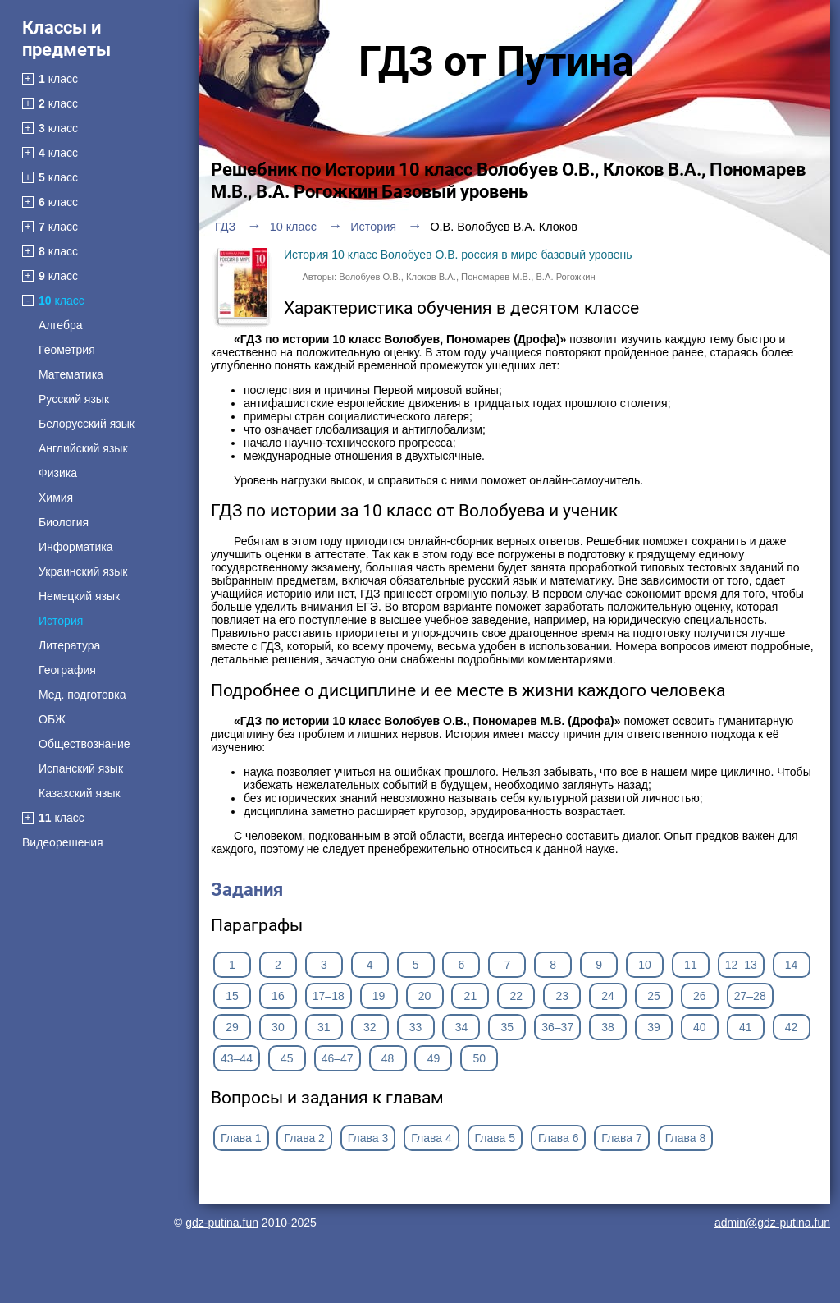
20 (424, 995)
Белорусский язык (87, 423)
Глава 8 (685, 1138)
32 (370, 1027)
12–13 (741, 964)
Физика (58, 472)
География (67, 670)
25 (653, 995)
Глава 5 (495, 1138)
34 (461, 1027)
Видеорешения (62, 842)
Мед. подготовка (82, 694)
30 (278, 1027)
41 (745, 1027)
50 (479, 1058)
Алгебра (61, 325)
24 (607, 995)
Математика (71, 374)
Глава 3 (368, 1138)
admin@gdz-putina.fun (772, 1222)
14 (791, 964)
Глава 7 (621, 1138)
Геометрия (67, 349)
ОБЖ (52, 719)
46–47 (338, 1058)
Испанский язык (81, 768)
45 (287, 1058)
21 (470, 995)
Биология (64, 522)
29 (232, 1027)
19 (379, 995)
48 (388, 1058)
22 (516, 995)
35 (507, 1027)
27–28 (750, 995)
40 (699, 1027)
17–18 (329, 995)
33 (415, 1027)
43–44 (237, 1058)
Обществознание (84, 743)
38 (607, 1027)
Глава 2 (304, 1138)
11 (690, 964)
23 (561, 995)
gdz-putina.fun (221, 1222)
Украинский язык (83, 571)
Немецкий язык (79, 596)
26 (699, 995)
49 (434, 1058)
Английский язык (83, 448)
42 (791, 1027)
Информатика (75, 546)
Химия (56, 497)
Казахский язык (80, 793)
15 (232, 995)
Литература (69, 645)
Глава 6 (558, 1138)
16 (278, 995)
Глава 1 (241, 1138)
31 (324, 1027)
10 (644, 964)
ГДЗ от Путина (496, 61)
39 (653, 1027)
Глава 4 (431, 1138)
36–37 (557, 1027)
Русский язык (74, 399)
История (61, 620)
